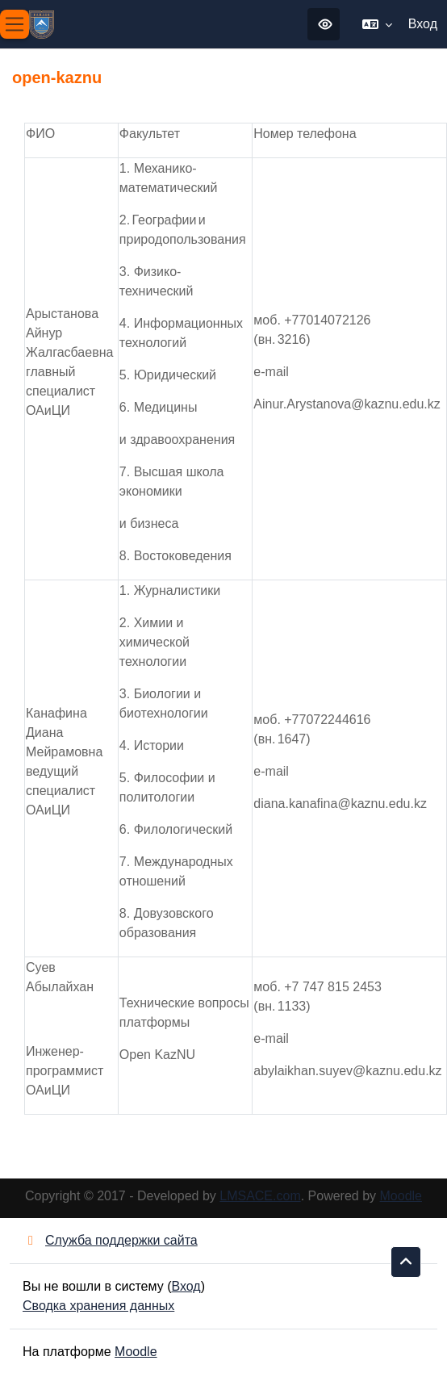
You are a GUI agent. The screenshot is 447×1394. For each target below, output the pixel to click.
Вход (422, 24)
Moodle (401, 1196)
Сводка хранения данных (98, 1305)
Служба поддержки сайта (110, 1240)
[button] (377, 24)
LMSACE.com (259, 1196)
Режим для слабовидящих (325, 24)
